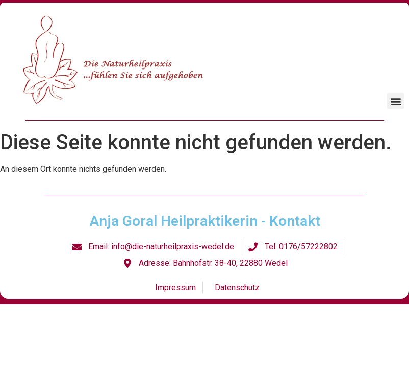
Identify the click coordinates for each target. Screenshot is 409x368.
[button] (395, 101)
